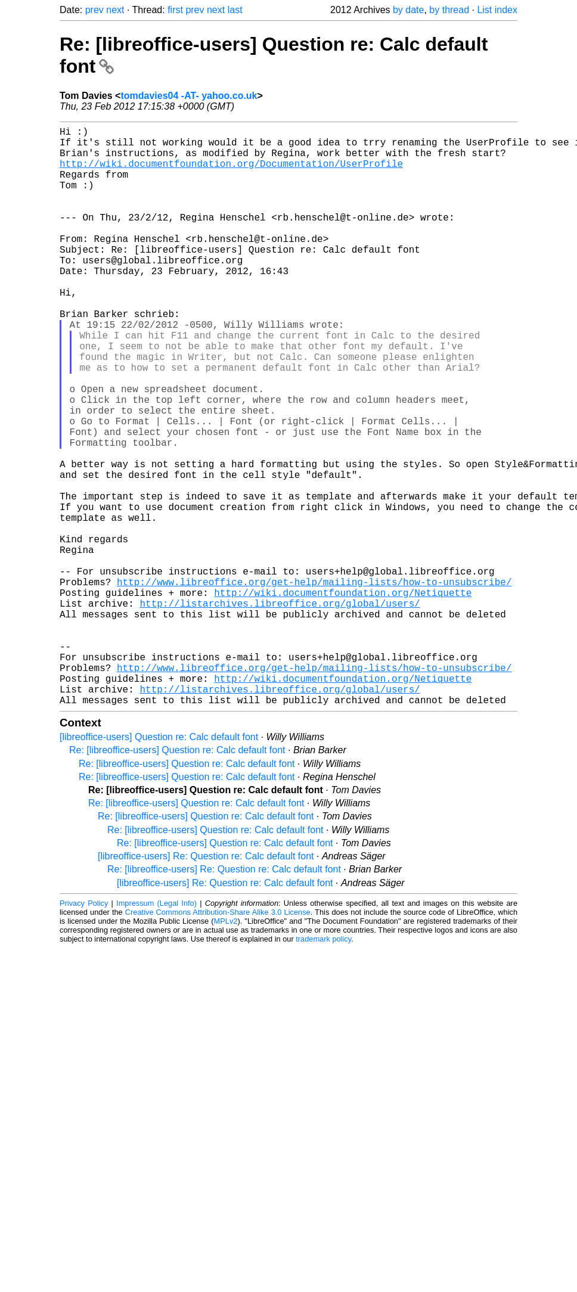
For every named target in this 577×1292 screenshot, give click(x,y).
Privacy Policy (84, 1031)
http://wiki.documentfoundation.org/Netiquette (342, 697)
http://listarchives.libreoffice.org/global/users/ (279, 710)
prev (94, 10)
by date (408, 10)
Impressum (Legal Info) (156, 1031)
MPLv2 (226, 1049)
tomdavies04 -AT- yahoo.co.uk (188, 96)
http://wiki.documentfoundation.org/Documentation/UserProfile (231, 172)
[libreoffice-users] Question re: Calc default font (159, 866)
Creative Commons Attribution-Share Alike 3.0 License (218, 1040)
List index (497, 10)
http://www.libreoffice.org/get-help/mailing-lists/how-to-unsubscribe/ (314, 684)
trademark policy (323, 1067)
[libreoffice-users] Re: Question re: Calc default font (206, 985)
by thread (449, 10)
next (115, 10)
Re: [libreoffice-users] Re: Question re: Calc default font (224, 998)
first (175, 10)
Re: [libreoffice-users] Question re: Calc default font (177, 879)
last (235, 10)
